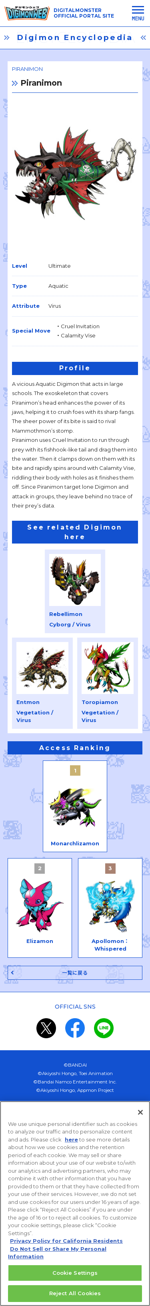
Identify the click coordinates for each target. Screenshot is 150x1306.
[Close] (140, 1117)
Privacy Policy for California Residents (66, 1246)
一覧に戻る (75, 973)
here (71, 1144)
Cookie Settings (75, 1278)
